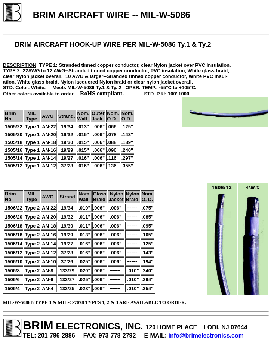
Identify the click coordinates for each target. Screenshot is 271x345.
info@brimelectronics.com (206, 335)
